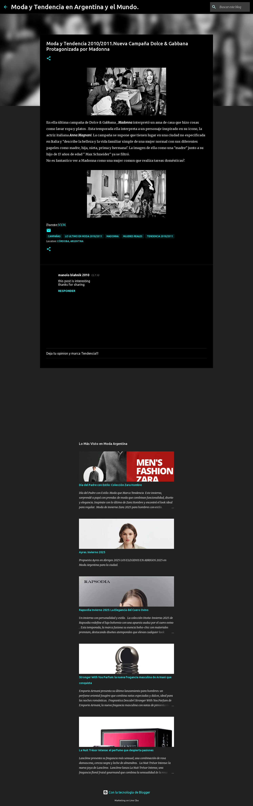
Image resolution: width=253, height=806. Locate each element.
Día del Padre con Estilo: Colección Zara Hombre (110, 485)
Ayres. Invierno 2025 (92, 552)
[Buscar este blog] (229, 7)
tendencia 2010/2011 (160, 236)
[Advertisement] (126, 402)
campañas (54, 236)
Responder (66, 290)
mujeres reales (132, 236)
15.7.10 (95, 275)
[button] (48, 58)
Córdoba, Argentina (70, 241)
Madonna (113, 236)
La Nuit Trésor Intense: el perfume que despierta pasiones (116, 750)
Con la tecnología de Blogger (126, 792)
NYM (62, 225)
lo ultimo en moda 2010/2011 (83, 236)
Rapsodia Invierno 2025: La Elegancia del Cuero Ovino (113, 610)
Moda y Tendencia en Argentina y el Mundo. (75, 6)
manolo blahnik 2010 (73, 275)
